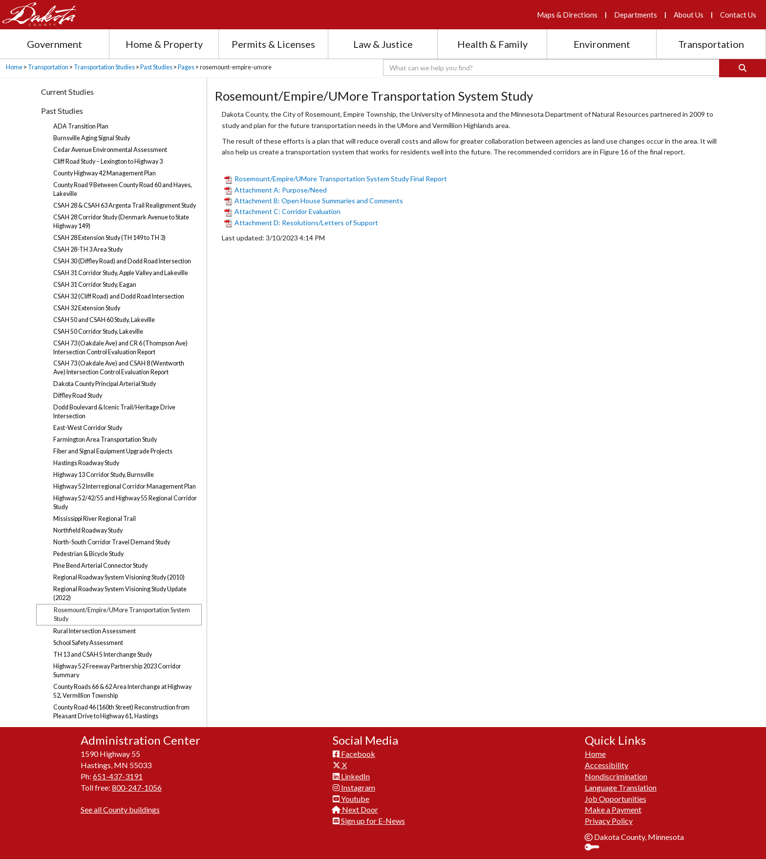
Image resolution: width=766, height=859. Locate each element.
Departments (635, 14)
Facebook (354, 753)
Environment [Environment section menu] (602, 44)
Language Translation (621, 787)
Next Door (355, 809)
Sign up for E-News (369, 820)
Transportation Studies (104, 67)
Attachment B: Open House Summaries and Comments (313, 200)
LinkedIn (351, 776)
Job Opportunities (615, 798)
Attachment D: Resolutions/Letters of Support (302, 222)
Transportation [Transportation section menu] (711, 44)
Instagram (354, 787)
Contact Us (738, 14)
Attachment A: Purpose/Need (275, 190)
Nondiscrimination (616, 776)
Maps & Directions (567, 14)
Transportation (48, 67)
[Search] (742, 68)
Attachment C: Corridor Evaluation (282, 211)
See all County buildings (120, 809)
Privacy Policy (609, 820)
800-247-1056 (137, 787)
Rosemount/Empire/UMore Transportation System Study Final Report (335, 178)
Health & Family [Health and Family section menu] (492, 44)
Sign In (596, 848)
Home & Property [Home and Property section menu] (164, 44)
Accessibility (606, 765)
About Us (688, 14)
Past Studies (156, 67)
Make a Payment (613, 809)
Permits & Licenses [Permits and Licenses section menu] (273, 44)
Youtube (351, 798)
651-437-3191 (118, 776)
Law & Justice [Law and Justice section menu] (383, 44)
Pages (186, 67)
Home (14, 67)
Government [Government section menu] (54, 44)
